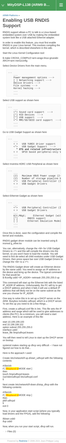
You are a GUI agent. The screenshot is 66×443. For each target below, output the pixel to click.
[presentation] (12, 368)
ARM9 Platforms (10, 15)
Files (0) (12, 431)
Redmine (23, 441)
